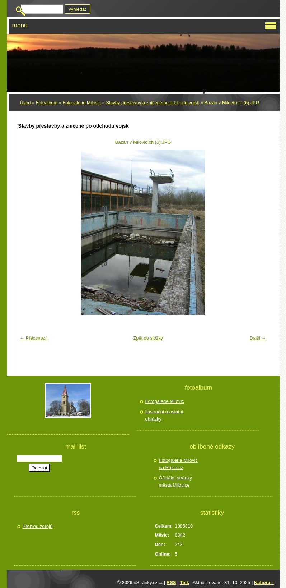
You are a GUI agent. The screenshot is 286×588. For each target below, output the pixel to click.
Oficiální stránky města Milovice (175, 481)
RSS (171, 582)
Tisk (184, 582)
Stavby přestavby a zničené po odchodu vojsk (152, 102)
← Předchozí (33, 338)
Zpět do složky (148, 338)
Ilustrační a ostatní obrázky (164, 415)
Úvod (25, 102)
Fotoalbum (46, 102)
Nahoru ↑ (264, 582)
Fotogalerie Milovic (81, 102)
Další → (258, 338)
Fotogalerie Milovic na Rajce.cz (178, 464)
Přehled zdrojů (38, 526)
